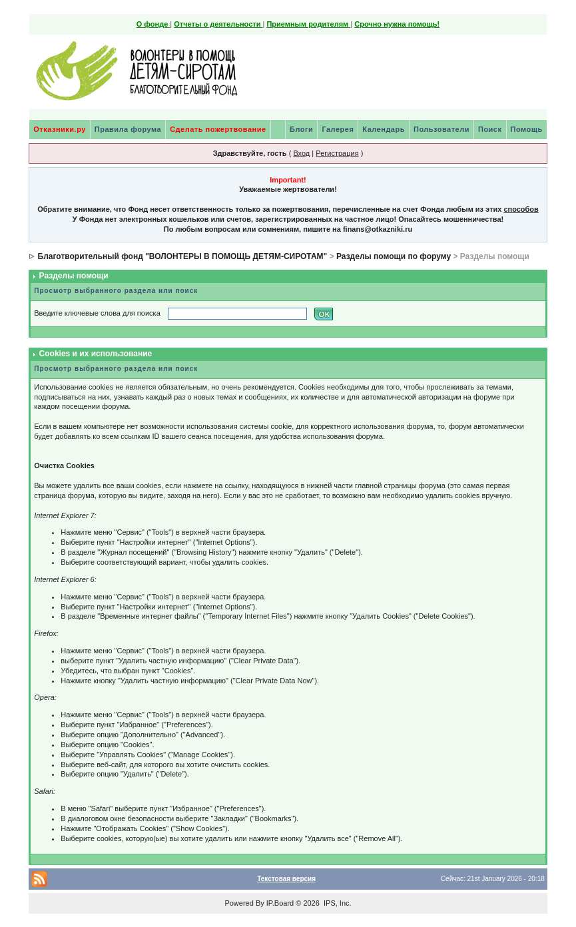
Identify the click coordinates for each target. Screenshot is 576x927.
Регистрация (337, 153)
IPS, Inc (337, 903)
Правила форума (128, 129)
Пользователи (441, 129)
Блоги (301, 129)
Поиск (490, 129)
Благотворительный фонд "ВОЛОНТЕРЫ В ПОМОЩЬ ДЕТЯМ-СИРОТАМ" (183, 256)
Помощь (527, 129)
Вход (301, 153)
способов (520, 209)
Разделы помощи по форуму (393, 256)
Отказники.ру (59, 129)
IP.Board (280, 903)
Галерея (338, 129)
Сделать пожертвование (218, 129)
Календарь (383, 129)
